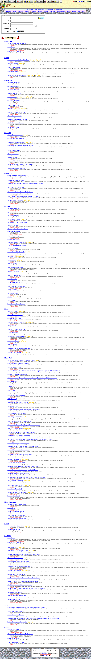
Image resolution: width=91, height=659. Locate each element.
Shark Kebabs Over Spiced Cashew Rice (19, 473)
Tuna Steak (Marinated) (14, 489)
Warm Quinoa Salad (13, 496)
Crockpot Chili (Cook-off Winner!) (17, 175)
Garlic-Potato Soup (13, 638)
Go (41, 18)
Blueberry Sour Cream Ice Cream (17, 229)
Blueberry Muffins (12, 63)
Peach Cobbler (11, 289)
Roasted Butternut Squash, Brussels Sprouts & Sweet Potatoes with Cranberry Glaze (33, 618)
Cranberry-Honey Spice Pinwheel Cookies (20, 145)
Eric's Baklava (11, 325)
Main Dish (52, 11)
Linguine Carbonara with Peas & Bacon (19, 421)
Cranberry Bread (12, 71)
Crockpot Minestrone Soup (15, 180)
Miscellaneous (61, 11)
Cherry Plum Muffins (13, 67)
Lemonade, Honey (13, 341)
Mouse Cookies (12, 157)
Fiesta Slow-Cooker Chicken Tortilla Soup (20, 192)
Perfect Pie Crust (12, 293)
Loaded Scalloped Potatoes (15, 615)
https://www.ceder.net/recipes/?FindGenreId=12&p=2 (45, 650)
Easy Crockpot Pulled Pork (15, 187)
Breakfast (20, 11)
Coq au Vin (10, 386)
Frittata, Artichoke (12, 406)
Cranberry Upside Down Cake (16, 242)
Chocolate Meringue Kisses (15, 138)
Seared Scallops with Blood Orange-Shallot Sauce (22, 470)
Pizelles (9, 297)
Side (79, 11)
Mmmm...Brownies (13, 272)
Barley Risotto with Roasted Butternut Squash (21, 360)
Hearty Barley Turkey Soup (15, 642)
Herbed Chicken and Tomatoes (16, 413)
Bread (14, 11)
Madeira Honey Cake (13, 263)
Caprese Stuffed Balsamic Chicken (18, 363)
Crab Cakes (11, 47)
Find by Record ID (39, 9)
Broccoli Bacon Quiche (14, 93)
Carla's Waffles (11, 97)
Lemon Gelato (11, 260)
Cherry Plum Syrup (13, 105)
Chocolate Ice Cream (13, 239)
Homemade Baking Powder (15, 511)
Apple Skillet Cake (13, 86)
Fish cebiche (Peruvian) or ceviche (17, 402)
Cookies (27, 11)
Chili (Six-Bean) (12, 381)
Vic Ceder (44, 653)
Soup (83, 11)
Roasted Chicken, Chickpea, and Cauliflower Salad (22, 446)
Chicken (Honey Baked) (14, 318)
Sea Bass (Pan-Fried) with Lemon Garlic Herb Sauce (23, 466)
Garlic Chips (11, 508)
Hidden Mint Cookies (13, 150)
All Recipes (30, 9)
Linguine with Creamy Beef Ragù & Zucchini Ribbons (23, 196)
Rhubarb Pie (11, 300)
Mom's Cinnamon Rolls (14, 116)
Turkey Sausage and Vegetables (17, 492)
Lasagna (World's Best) (14, 417)
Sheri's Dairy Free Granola (15, 123)
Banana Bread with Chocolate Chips (18, 60)
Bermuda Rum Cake (13, 219)
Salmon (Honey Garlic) (14, 352)
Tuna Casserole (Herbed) (15, 485)
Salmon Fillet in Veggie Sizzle (16, 463)
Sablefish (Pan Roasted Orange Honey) (19, 348)
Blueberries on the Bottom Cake (17, 222)
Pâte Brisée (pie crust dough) (16, 286)
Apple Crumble (11, 212)
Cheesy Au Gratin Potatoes (15, 611)
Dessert (40, 11)
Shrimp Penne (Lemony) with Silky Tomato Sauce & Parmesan (26, 477)
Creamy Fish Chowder (14, 51)
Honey (46, 11)
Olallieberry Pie (12, 279)
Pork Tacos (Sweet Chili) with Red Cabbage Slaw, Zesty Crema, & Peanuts (30, 439)
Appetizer (8, 11)
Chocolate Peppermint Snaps (16, 142)
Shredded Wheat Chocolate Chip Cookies (20, 164)
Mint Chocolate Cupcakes (15, 267)
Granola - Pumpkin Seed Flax (16, 112)
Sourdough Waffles (13, 127)
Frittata (9, 108)
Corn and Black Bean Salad (15, 526)
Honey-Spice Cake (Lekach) (16, 252)
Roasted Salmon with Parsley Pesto (18, 450)
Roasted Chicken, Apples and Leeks (18, 443)
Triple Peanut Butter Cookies (16, 168)
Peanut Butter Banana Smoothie (17, 119)
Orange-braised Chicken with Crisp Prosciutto (21, 432)
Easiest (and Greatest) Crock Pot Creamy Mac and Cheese (25, 183)
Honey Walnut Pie (12, 248)
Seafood (74, 11)
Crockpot (33, 11)
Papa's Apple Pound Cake (15, 282)
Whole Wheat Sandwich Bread (16, 75)
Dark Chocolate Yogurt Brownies (17, 245)
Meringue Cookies (12, 154)
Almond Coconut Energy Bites (16, 504)
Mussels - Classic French (15, 428)
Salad (68, 11)
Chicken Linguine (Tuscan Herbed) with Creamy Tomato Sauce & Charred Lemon (32, 378)
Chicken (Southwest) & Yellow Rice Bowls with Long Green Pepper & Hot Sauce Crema (33, 371)
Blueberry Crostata (13, 90)
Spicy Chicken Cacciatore (15, 200)
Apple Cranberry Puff (13, 82)
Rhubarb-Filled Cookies (14, 161)
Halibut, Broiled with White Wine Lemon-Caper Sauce (23, 409)
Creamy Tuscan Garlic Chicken (16, 395)
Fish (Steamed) (12, 399)
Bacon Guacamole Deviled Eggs (17, 43)
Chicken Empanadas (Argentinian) (17, 374)
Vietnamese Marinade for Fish (16, 518)
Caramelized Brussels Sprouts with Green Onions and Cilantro (26, 607)
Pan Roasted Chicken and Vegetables (19, 435)
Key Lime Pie (11, 256)
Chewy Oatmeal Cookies (15, 135)
